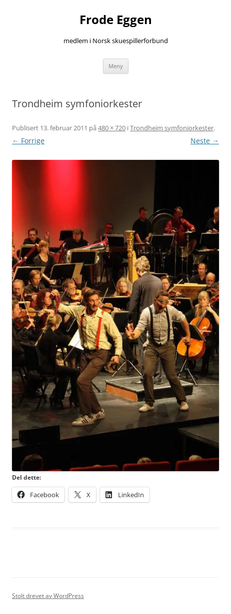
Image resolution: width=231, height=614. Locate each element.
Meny (115, 66)
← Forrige (28, 140)
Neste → (204, 140)
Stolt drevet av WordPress (48, 595)
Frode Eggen (116, 20)
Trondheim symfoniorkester (172, 127)
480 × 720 (112, 127)
